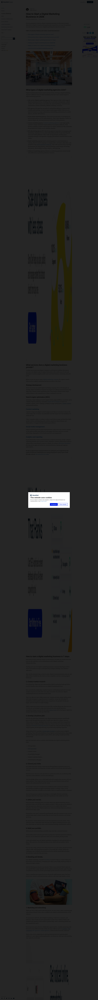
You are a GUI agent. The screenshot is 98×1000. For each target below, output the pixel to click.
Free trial (3, 46)
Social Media (4, 21)
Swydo (30, 775)
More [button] (3, 32)
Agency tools (55, 975)
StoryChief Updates (6, 29)
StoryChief (31, 778)
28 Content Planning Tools (35, 965)
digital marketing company (50, 193)
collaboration (50, 715)
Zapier (29, 772)
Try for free (90, 2)
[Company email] (2, 998)
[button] (89, 26)
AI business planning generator (40, 364)
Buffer (29, 844)
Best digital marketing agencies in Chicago (45, 949)
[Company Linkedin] (11, 998)
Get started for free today (42, 268)
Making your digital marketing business (41, 42)
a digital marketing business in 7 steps (42, 40)
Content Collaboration (7, 19)
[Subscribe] (14, 39)
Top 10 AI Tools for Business (36, 968)
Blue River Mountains (64, 257)
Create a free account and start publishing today (47, 675)
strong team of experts (49, 370)
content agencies (44, 569)
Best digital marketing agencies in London (45, 946)
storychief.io (83, 2)
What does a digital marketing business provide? (43, 37)
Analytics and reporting (34, 251)
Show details (62, 504)
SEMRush (30, 804)
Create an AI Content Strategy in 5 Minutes (40, 962)
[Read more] (27, 995)
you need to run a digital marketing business (41, 45)
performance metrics (62, 829)
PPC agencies (36, 569)
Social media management (35, 240)
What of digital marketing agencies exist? (41, 34)
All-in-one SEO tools (31, 784)
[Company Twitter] (6, 998)
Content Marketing (6, 13)
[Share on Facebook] (88, 33)
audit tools (33, 682)
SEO (2, 16)
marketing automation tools (62, 758)
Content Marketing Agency (45, 975)
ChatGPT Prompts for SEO (35, 971)
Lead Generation (5, 24)
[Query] (7, 39)
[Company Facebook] (4, 998)
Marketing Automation (7, 27)
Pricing (3, 48)
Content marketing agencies (51, 123)
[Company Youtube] (13, 998)
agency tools (52, 349)
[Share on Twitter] (90, 33)
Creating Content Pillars (35, 959)
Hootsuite (30, 841)
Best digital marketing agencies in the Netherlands (50, 952)
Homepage (3, 44)
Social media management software (35, 810)
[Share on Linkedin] (93, 33)
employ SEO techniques (53, 215)
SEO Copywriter (32, 387)
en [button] (96, 2)
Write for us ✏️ (4, 50)
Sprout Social (31, 846)
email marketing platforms (44, 144)
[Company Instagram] (9, 998)
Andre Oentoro (33, 10)
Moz (29, 798)
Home (2, 10)
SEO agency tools (34, 792)
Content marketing (32, 223)
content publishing (48, 758)
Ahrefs (30, 801)
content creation (66, 217)
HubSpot (30, 769)
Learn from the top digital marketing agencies (40, 48)
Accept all (53, 504)
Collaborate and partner (34, 634)
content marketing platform (45, 672)
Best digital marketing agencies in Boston (44, 944)
